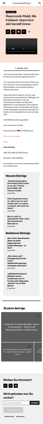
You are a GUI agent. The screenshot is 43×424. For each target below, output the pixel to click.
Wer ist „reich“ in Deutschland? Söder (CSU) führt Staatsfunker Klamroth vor (18, 220)
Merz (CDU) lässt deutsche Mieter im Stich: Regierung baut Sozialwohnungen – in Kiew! (18, 243)
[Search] (35, 403)
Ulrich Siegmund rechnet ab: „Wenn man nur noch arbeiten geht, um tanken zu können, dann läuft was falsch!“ (18, 203)
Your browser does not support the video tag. (21, 46)
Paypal (5, 142)
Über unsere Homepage (11, 136)
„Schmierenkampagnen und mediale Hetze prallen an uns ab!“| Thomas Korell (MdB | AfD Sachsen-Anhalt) (18, 186)
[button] (4, 3)
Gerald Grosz (11, 12)
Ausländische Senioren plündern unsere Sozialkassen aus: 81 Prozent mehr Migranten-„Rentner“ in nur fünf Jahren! (18, 280)
